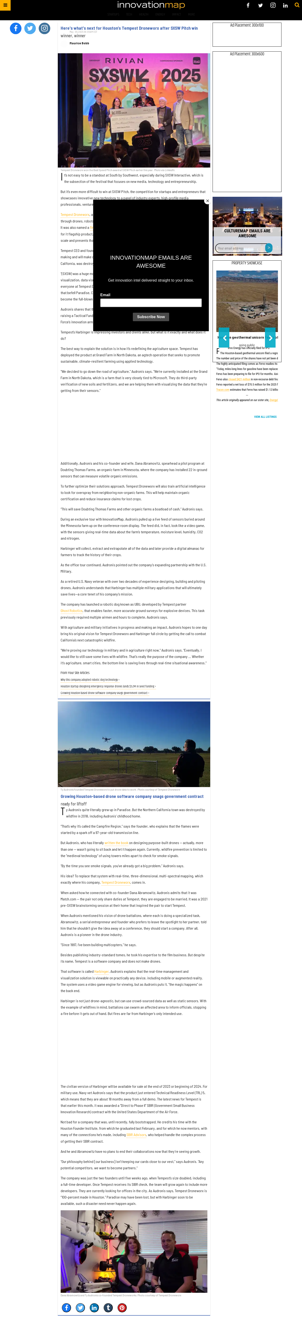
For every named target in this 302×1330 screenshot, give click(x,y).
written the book (116, 842)
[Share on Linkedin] (94, 1307)
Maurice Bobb (79, 43)
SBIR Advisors (136, 1134)
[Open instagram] (272, 5)
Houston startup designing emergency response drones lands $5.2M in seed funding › (108, 686)
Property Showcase (247, 263)
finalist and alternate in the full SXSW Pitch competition (130, 227)
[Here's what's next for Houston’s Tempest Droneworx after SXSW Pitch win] (134, 110)
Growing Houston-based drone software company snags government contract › (105, 693)
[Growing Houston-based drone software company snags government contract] (134, 744)
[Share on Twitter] (80, 1307)
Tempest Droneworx (75, 214)
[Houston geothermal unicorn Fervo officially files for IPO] (247, 301)
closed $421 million (239, 379)
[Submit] (297, 5)
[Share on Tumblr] (108, 1307)
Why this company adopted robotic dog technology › (90, 679)
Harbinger (101, 971)
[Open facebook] (248, 5)
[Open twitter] (260, 5)
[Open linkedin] (285, 5)
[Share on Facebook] (66, 1307)
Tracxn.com (222, 390)
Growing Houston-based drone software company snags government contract (132, 796)
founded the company (140, 257)
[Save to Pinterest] (122, 1307)
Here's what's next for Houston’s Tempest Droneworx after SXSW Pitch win (129, 28)
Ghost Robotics (72, 610)
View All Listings (265, 417)
